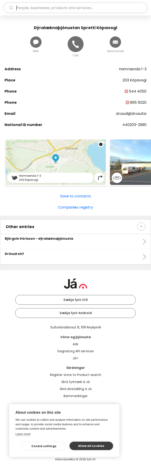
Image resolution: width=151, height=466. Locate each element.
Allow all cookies (91, 446)
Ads (75, 344)
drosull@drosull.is (131, 113)
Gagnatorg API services (75, 351)
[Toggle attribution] (101, 144)
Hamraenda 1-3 (132, 69)
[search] (75, 8)
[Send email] (115, 42)
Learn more (22, 434)
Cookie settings (43, 446)
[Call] (76, 44)
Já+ (75, 358)
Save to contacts (75, 196)
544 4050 (137, 91)
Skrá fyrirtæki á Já (75, 382)
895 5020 (138, 102)
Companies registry (75, 207)
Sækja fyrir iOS (75, 299)
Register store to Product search (75, 375)
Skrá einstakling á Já (76, 389)
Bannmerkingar (76, 396)
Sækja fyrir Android (75, 313)
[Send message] (36, 42)
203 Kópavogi (134, 80)
